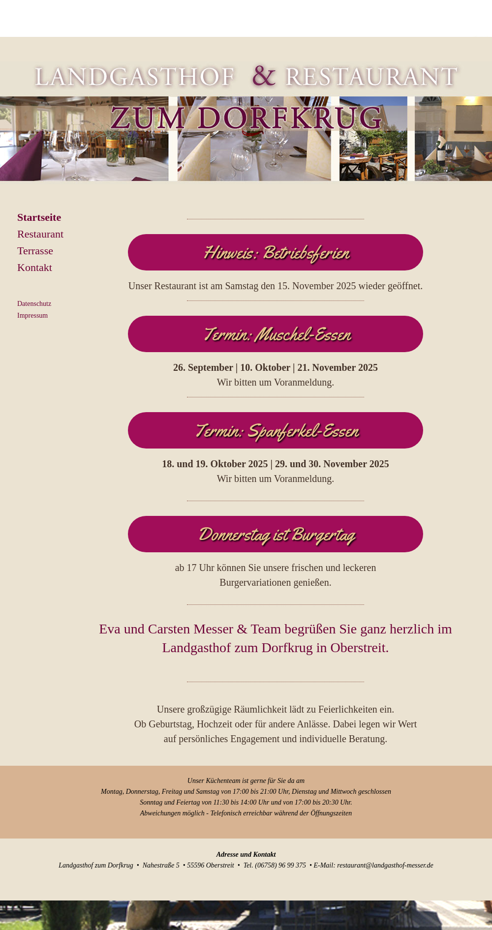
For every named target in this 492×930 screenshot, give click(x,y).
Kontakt (34, 267)
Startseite (39, 217)
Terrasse (35, 250)
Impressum (32, 315)
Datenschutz (34, 303)
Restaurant (40, 234)
